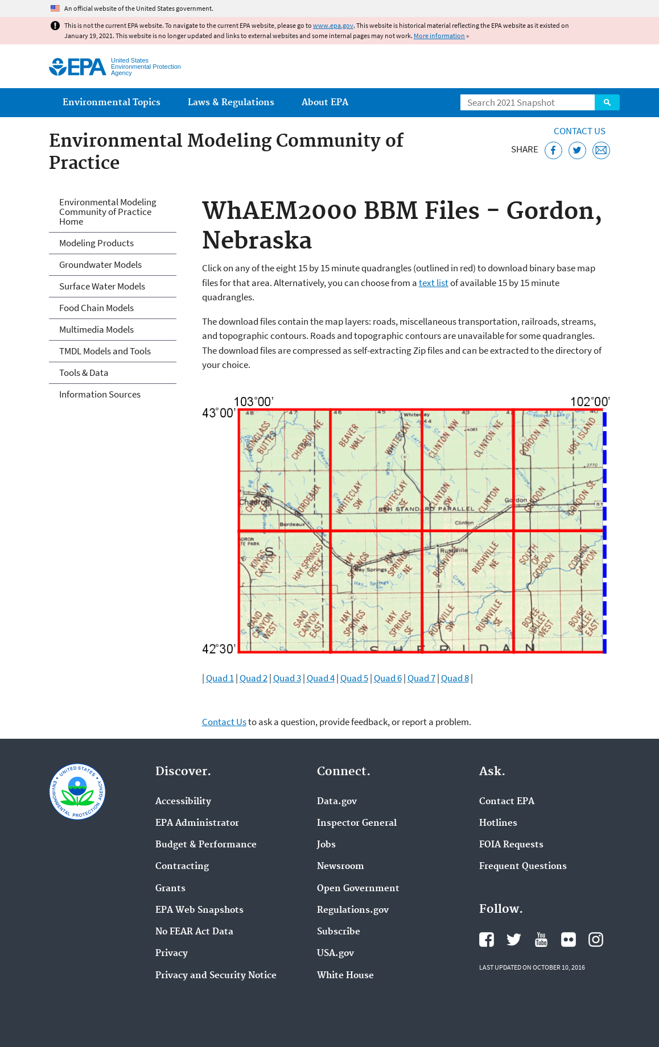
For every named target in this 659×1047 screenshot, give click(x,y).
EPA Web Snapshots (199, 910)
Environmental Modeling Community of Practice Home (107, 211)
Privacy (171, 954)
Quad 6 (388, 678)
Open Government (358, 889)
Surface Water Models (102, 286)
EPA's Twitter (513, 939)
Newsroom (340, 867)
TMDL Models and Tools (105, 351)
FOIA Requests (511, 845)
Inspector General (357, 823)
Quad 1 (220, 678)
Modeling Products (96, 243)
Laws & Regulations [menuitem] (231, 102)
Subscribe (338, 932)
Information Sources (100, 394)
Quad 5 (354, 678)
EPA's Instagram (595, 939)
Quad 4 (321, 678)
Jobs (326, 845)
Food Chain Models (96, 307)
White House (345, 976)
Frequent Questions (523, 867)
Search (607, 102)
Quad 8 (455, 678)
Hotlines (498, 823)
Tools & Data (84, 372)
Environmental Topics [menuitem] (111, 102)
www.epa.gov (333, 25)
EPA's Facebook (486, 939)
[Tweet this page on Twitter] (577, 150)
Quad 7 (421, 678)
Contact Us (580, 131)
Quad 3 (287, 678)
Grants (170, 889)
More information (439, 35)
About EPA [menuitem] (325, 102)
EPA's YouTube (541, 939)
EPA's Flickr (568, 939)
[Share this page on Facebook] (553, 150)
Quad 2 (253, 678)
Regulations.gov (353, 910)
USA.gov (335, 954)
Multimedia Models (96, 329)
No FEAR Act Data (194, 932)
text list (433, 282)
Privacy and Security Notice (216, 976)
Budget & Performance (206, 845)
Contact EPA (506, 802)
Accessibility (183, 802)
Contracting (182, 867)
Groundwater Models (100, 264)
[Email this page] (601, 150)
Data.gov (337, 802)
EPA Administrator (197, 823)
